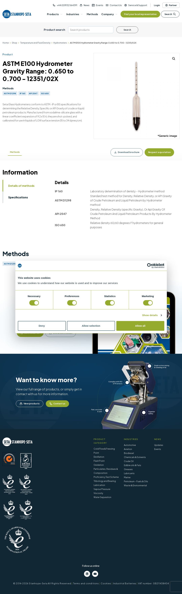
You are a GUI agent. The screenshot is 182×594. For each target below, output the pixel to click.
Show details (150, 315)
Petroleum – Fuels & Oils (136, 481)
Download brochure (126, 152)
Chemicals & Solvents (135, 457)
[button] (174, 59)
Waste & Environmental (135, 485)
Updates (158, 445)
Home (6, 43)
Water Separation (102, 497)
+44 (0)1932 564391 (67, 5)
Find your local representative (140, 14)
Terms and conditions (86, 583)
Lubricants (129, 473)
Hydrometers (60, 43)
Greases (128, 469)
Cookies (106, 583)
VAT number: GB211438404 (153, 583)
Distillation (99, 457)
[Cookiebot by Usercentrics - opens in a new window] (149, 265)
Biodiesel (129, 453)
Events (99, 5)
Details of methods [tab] (21, 185)
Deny (42, 325)
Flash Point (99, 461)
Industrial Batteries (124, 583)
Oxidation (99, 465)
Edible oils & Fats (132, 465)
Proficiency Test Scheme (106, 477)
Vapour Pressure (102, 489)
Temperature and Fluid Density (35, 43)
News (86, 5)
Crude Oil (129, 461)
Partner (171, 5)
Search (170, 14)
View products (29, 403)
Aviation (128, 449)
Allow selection (91, 325)
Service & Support (137, 5)
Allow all (140, 325)
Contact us (57, 403)
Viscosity (98, 493)
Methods (15, 152)
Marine (127, 477)
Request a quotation (159, 152)
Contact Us (116, 5)
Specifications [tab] (18, 197)
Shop (14, 43)
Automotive (130, 445)
